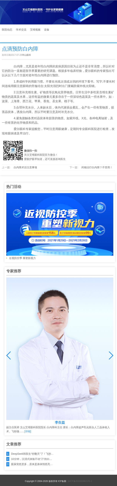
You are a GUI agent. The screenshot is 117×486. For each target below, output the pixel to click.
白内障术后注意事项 (25, 167)
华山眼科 (26, 55)
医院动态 (7, 29)
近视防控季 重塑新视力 (59, 226)
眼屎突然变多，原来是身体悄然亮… (32, 464)
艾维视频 (35, 29)
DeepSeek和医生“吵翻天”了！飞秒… (32, 453)
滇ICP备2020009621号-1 (79, 481)
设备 (46, 29)
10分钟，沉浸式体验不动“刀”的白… (31, 458)
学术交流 (21, 29)
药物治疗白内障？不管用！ (97, 167)
